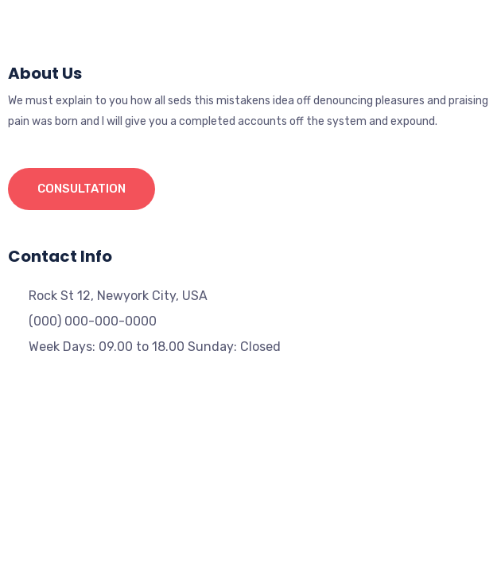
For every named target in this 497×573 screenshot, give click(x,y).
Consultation (81, 188)
